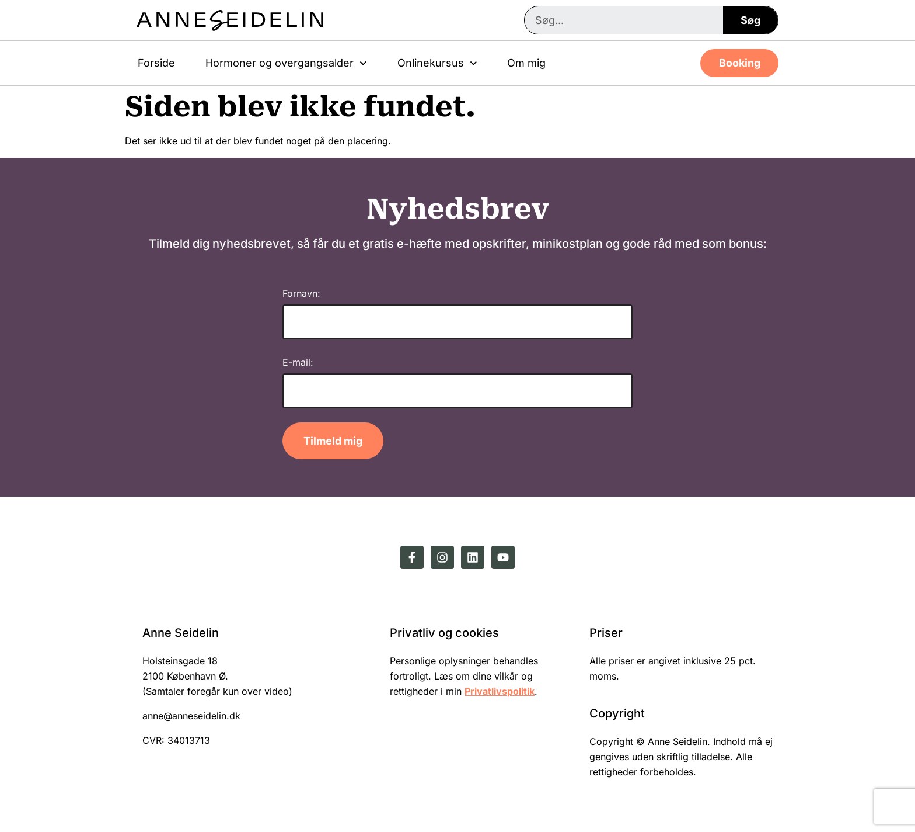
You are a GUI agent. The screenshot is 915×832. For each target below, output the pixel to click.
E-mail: (297, 362)
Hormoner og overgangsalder (286, 63)
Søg (750, 20)
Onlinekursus (437, 63)
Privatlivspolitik (500, 691)
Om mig (526, 63)
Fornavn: (301, 293)
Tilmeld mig (332, 441)
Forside (156, 63)
